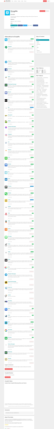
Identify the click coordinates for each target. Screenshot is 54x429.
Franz (9, 178)
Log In (48, 1)
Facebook (20, 25)
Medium (13, 27)
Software (15, 1)
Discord (25, 1)
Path (9, 213)
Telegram (9, 61)
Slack (9, 76)
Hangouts (10, 46)
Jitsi (8, 107)
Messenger (10, 329)
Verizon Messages (11, 344)
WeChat (9, 193)
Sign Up (45, 1)
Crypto (22, 1)
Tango (9, 251)
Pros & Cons (38, 44)
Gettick (9, 206)
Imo (8, 141)
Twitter (26, 25)
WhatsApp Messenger (12, 84)
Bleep (9, 259)
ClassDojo (10, 300)
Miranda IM (10, 115)
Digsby (9, 120)
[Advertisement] (27, 6)
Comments (38, 50)
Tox (8, 99)
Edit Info (47, 11)
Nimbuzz (9, 149)
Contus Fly (10, 287)
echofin (9, 295)
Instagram (10, 134)
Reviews (38, 41)
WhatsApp (10, 351)
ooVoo (9, 228)
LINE (9, 157)
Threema (9, 186)
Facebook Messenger (12, 126)
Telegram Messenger (12, 273)
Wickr (9, 243)
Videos (38, 47)
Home (12, 1)
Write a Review (42, 11)
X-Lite (9, 199)
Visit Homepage (14, 25)
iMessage (9, 236)
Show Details (31, 66)
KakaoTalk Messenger (12, 281)
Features (38, 42)
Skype (9, 38)
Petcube (9, 358)
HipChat (9, 164)
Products (19, 1)
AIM (9, 321)
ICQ (8, 171)
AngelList (30, 25)
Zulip (9, 220)
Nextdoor (10, 337)
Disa (9, 267)
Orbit (9, 315)
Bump (9, 308)
